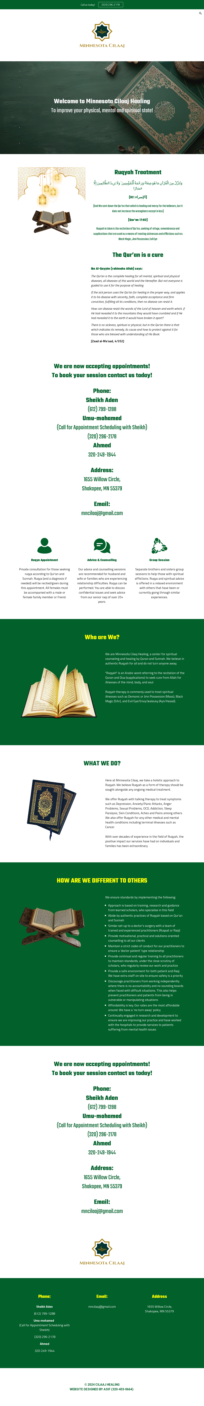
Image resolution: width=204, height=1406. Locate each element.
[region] (102, 4)
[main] (102, 108)
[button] (200, 13)
